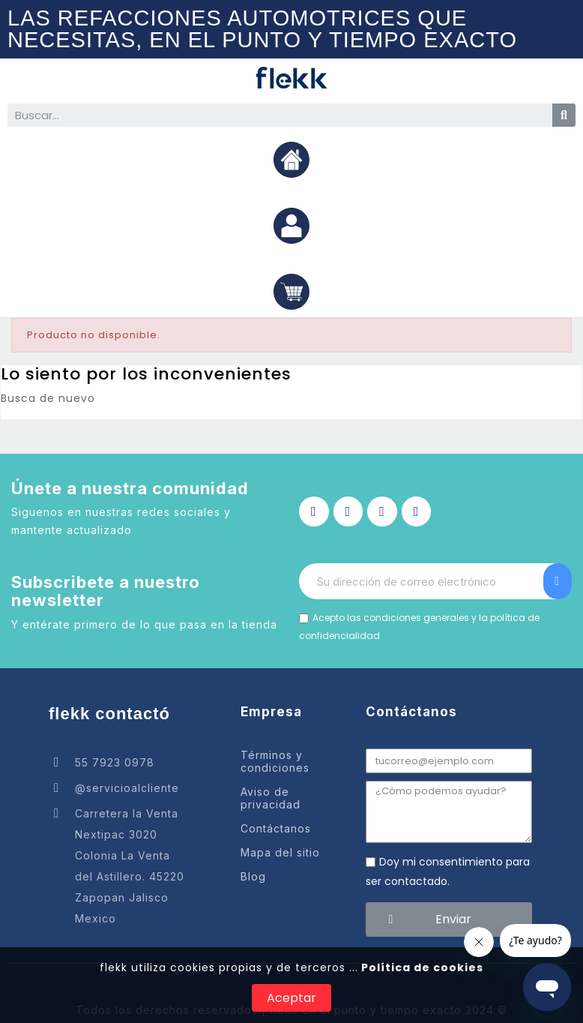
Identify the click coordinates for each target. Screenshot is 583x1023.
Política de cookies (420, 967)
